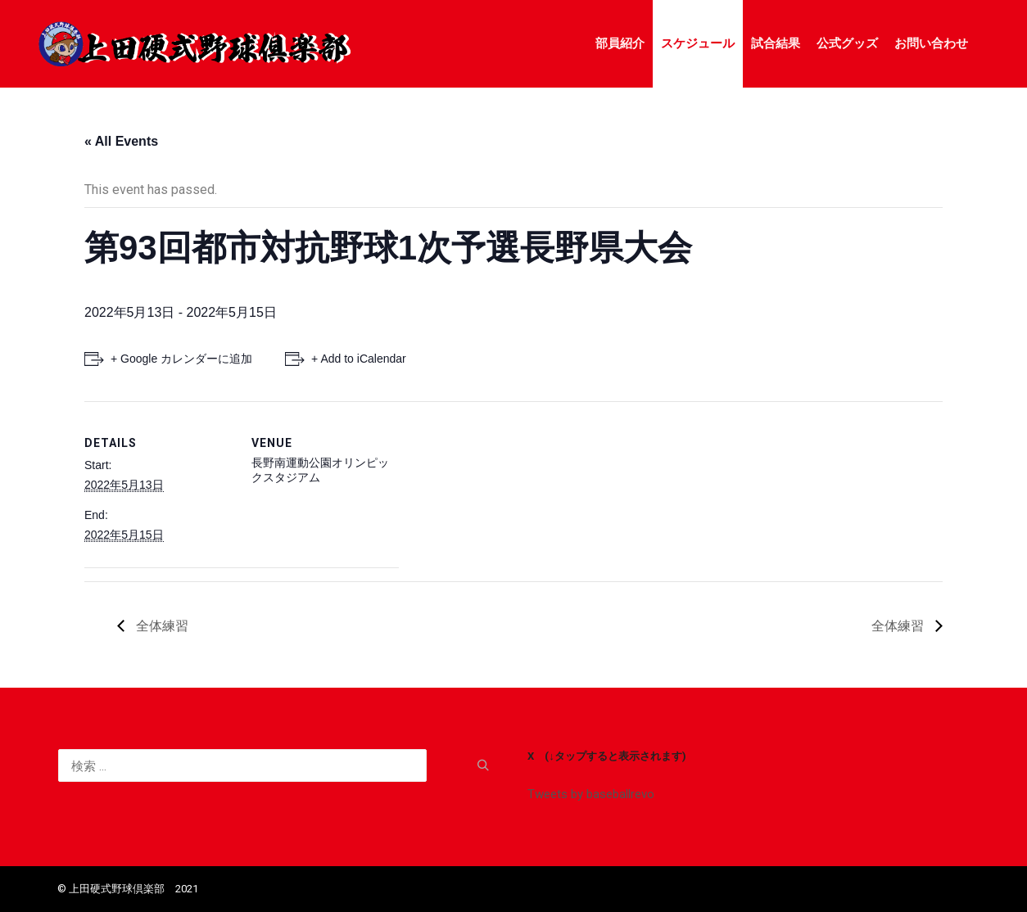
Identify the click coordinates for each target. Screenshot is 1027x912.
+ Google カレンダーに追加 (181, 358)
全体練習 (160, 626)
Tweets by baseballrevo (590, 794)
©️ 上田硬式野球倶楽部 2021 (127, 889)
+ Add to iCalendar (358, 358)
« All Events (121, 141)
